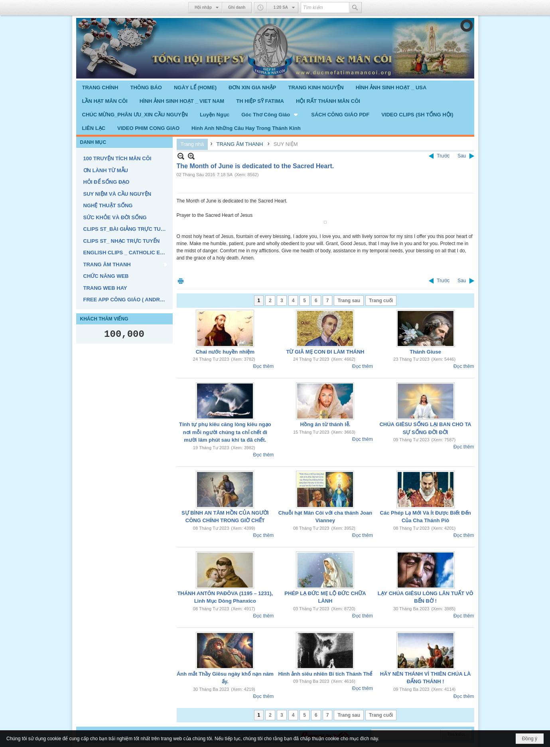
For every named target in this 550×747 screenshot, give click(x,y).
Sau (461, 156)
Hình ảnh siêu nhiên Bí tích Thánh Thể (325, 674)
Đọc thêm (263, 366)
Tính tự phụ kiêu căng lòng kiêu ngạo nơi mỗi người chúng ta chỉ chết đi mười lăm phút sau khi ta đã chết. (225, 432)
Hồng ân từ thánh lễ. (325, 424)
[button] (270, 114)
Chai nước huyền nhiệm (225, 352)
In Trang (181, 281)
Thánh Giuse (425, 352)
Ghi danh (236, 7)
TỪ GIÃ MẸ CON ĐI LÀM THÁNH (325, 352)
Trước (443, 156)
